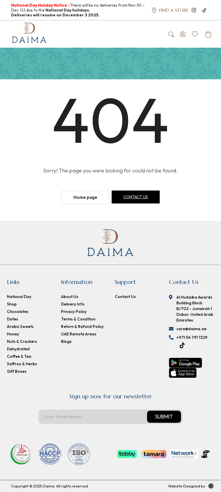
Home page (85, 197)
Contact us (135, 197)
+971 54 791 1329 (191, 337)
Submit (164, 417)
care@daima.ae (191, 329)
